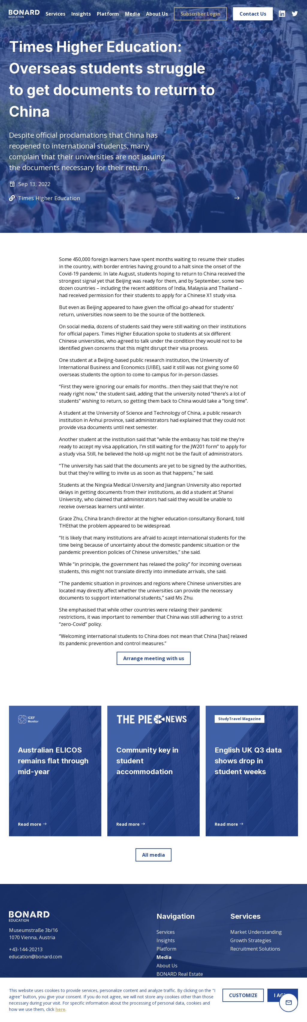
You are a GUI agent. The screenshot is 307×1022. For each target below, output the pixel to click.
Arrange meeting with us (153, 658)
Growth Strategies (250, 940)
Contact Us (252, 14)
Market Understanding (256, 932)
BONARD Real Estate (179, 974)
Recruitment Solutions (255, 948)
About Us (157, 14)
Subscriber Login (200, 14)
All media (153, 859)
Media (132, 14)
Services (55, 14)
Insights (81, 14)
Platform (108, 14)
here (60, 1009)
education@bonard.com (35, 956)
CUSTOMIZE (243, 995)
